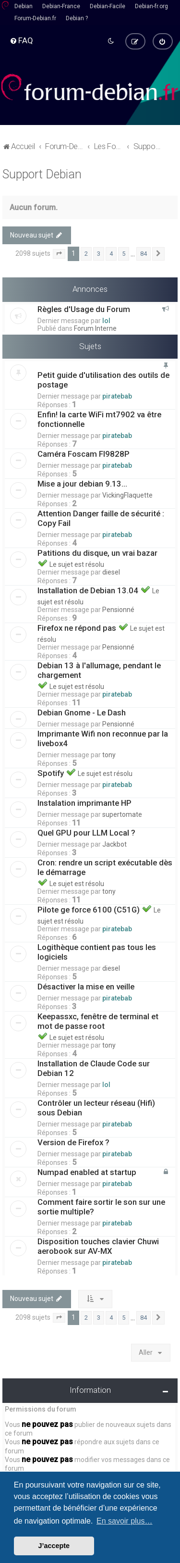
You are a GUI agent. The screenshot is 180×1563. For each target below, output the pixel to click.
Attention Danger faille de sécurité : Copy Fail (100, 518)
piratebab (117, 396)
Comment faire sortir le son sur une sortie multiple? (101, 1206)
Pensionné (118, 609)
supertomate (122, 814)
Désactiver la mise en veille (85, 986)
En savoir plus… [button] (124, 1521)
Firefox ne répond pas (77, 628)
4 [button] (111, 253)
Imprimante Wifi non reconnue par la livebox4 (102, 738)
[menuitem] (21, 40)
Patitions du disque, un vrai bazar (98, 553)
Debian (23, 6)
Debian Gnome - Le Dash (81, 712)
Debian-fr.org (151, 6)
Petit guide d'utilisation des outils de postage (103, 379)
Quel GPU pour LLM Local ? (86, 833)
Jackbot (114, 844)
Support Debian (42, 174)
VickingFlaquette (127, 495)
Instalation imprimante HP (84, 803)
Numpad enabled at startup (86, 1172)
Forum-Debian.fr (35, 18)
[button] (59, 254)
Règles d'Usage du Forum (83, 308)
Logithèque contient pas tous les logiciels (96, 952)
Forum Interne (95, 328)
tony (109, 755)
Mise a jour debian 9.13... (82, 483)
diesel (111, 572)
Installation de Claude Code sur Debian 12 (93, 1068)
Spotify (51, 773)
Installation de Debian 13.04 (88, 590)
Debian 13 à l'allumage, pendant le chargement (99, 670)
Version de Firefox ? (73, 1142)
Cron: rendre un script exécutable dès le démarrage (104, 867)
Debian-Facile (107, 6)
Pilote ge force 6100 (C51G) (89, 909)
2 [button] (86, 253)
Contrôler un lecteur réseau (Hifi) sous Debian (96, 1107)
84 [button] (143, 253)
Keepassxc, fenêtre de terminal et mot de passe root (97, 1021)
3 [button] (98, 253)
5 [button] (123, 253)
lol (106, 320)
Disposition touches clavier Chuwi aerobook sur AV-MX (98, 1246)
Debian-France (61, 6)
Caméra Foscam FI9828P (83, 454)
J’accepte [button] (54, 1546)
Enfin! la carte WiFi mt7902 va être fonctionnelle (99, 419)
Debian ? (77, 18)
